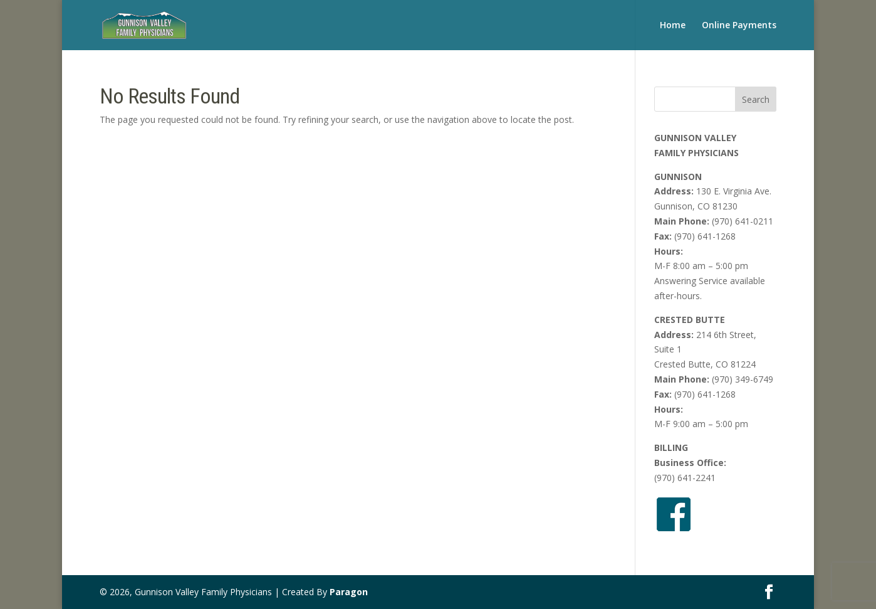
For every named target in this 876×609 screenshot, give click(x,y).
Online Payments (739, 26)
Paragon (349, 592)
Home (673, 26)
